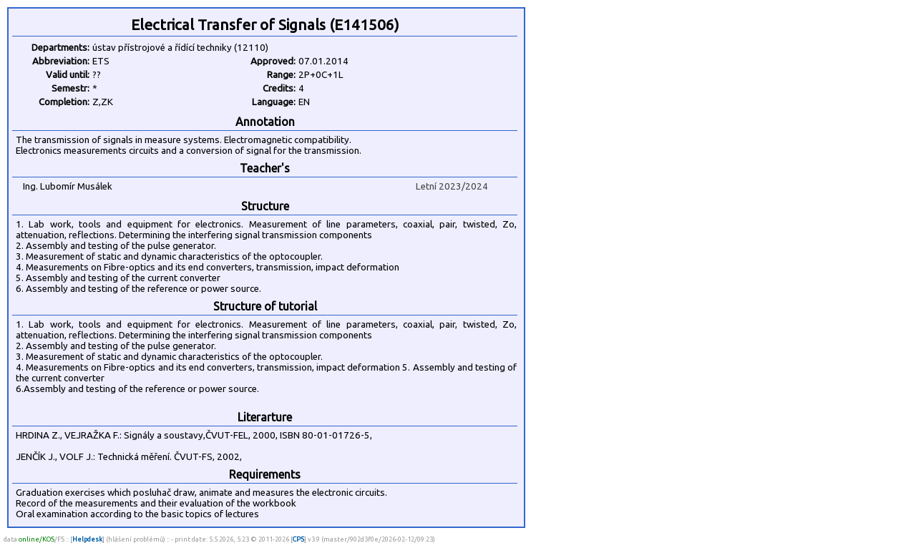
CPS (298, 539)
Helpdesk (87, 539)
